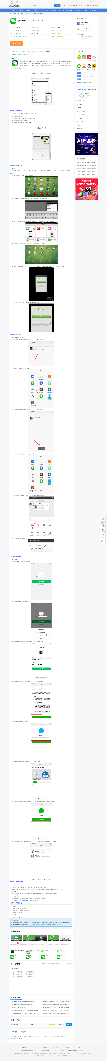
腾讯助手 (88, 72)
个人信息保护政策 (59, 1050)
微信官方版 (20, 54)
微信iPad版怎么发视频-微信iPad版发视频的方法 (23, 1001)
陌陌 (37, 924)
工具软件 (94, 168)
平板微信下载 (47, 1036)
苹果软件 (37, 10)
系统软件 (53, 10)
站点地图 (78, 1047)
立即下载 (16, 43)
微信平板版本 (32, 1036)
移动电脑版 (45, 10)
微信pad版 (39, 1036)
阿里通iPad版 (80, 121)
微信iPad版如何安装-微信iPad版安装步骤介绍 (22, 1004)
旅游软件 (79, 162)
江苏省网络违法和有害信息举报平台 (75, 1050)
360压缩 (90, 82)
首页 (13, 10)
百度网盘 (94, 61)
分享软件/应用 (69, 963)
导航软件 (79, 174)
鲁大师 (83, 79)
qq (15, 882)
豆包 (91, 5)
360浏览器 (78, 5)
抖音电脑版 (84, 76)
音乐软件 (89, 165)
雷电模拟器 (94, 69)
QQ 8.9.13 (79, 107)
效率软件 (84, 165)
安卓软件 (29, 10)
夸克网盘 (86, 82)
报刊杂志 (94, 162)
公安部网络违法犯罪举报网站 (29, 1050)
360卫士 (79, 61)
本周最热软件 (82, 90)
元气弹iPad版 (32, 924)
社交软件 (34, 13)
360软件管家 (84, 61)
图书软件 (89, 174)
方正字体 (86, 79)
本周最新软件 (92, 90)
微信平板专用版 (55, 1036)
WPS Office (83, 5)
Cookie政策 (66, 1047)
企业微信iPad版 (14, 1024)
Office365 (72, 5)
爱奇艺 (88, 76)
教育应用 (89, 162)
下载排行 (86, 10)
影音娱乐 (94, 174)
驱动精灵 (89, 61)
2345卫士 (91, 79)
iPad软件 (28, 13)
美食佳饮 (84, 171)
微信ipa (25, 1036)
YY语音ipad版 (42, 924)
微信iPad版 (80, 104)
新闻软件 (89, 168)
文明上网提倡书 (45, 1050)
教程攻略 (69, 10)
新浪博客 (27, 924)
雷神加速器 (84, 72)
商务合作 (24, 1047)
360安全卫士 (67, 5)
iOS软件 (22, 13)
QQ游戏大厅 (89, 69)
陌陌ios (87, 93)
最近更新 (94, 10)
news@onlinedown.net (52, 1055)
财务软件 (89, 171)
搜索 (57, 5)
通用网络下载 (30, 971)
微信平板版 (64, 1036)
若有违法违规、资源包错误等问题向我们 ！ (54, 963)
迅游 (92, 72)
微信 (32, 54)
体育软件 (94, 165)
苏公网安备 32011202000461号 (65, 1053)
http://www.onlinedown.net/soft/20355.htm (28, 900)
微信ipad (20, 1036)
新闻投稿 (34, 1047)
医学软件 (84, 174)
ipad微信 (21, 1038)
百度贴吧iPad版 (81, 114)
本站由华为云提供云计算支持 (65, 1055)
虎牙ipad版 (48, 924)
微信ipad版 (13, 1036)
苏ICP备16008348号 (52, 1053)
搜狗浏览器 (95, 5)
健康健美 (84, 162)
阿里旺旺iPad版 (81, 111)
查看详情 (69, 1024)
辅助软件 (94, 171)
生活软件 (79, 168)
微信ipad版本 (14, 1038)
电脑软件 (21, 10)
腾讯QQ (80, 128)
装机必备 (77, 10)
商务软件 (84, 168)
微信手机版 (26, 54)
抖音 (88, 5)
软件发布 (95, 1)
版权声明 (55, 1047)
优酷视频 (91, 76)
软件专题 (61, 10)
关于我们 (45, 1047)
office (83, 82)
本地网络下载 (17, 971)
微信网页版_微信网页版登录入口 (19, 1007)
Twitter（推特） (81, 125)
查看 (87, 97)
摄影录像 (79, 165)
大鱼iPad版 (80, 118)
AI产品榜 (90, 1)
